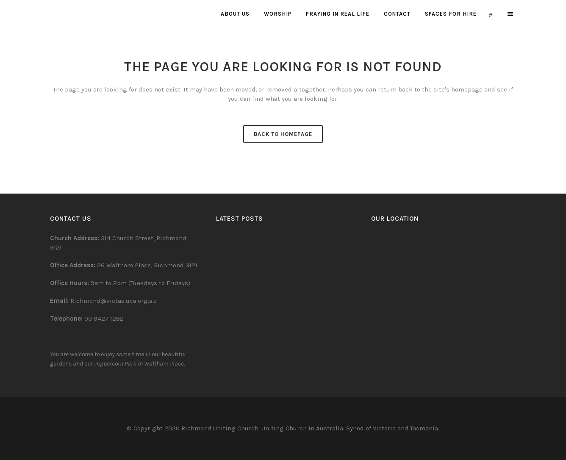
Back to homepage (283, 134)
